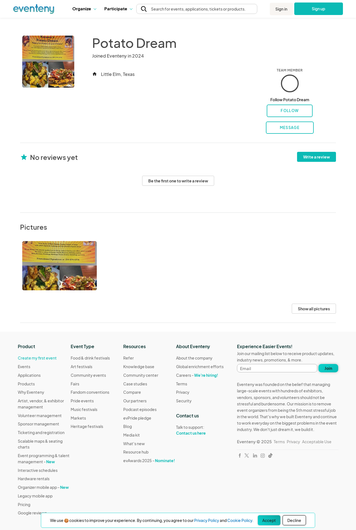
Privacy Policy (206, 520)
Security (184, 400)
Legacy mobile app (35, 495)
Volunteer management (40, 415)
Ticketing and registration (41, 432)
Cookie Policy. (240, 520)
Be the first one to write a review (178, 180)
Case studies (135, 383)
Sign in (281, 8)
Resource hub (136, 451)
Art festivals (81, 366)
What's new (134, 443)
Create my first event (37, 357)
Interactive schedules (38, 470)
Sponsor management (38, 423)
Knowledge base (138, 366)
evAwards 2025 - (149, 460)
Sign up (318, 8)
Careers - (197, 375)
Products (26, 383)
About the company (194, 357)
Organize (84, 8)
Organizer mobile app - (43, 487)
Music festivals (84, 409)
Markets (78, 417)
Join (328, 368)
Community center (140, 375)
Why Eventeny (31, 392)
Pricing (24, 504)
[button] (84, 8)
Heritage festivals (87, 426)
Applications (29, 375)
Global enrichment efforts (200, 366)
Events (24, 366)
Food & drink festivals (90, 357)
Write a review (316, 156)
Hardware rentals (34, 478)
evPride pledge (137, 417)
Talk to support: (200, 430)
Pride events (82, 400)
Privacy (182, 392)
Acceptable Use (317, 441)
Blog (127, 426)
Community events (88, 375)
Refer (128, 357)
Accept (269, 520)
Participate (118, 8)
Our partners (135, 400)
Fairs (75, 383)
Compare (132, 392)
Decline (294, 520)
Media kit (131, 434)
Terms (181, 383)
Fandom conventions (90, 392)
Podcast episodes (140, 409)
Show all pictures (314, 308)
